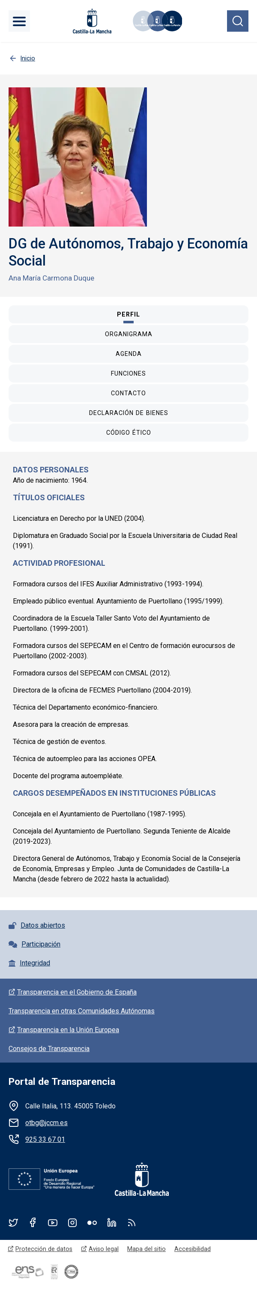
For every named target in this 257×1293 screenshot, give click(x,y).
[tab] (128, 314)
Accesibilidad (192, 1248)
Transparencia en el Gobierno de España (77, 992)
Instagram (72, 1222)
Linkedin (112, 1222)
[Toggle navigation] (19, 21)
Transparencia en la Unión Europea (68, 1030)
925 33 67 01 (45, 1139)
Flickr (92, 1222)
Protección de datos (43, 1248)
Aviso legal (104, 1248)
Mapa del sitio (146, 1248)
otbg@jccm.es (46, 1123)
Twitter (13, 1222)
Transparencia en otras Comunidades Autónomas (82, 1011)
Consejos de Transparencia (49, 1049)
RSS (131, 1222)
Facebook (33, 1222)
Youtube (53, 1222)
